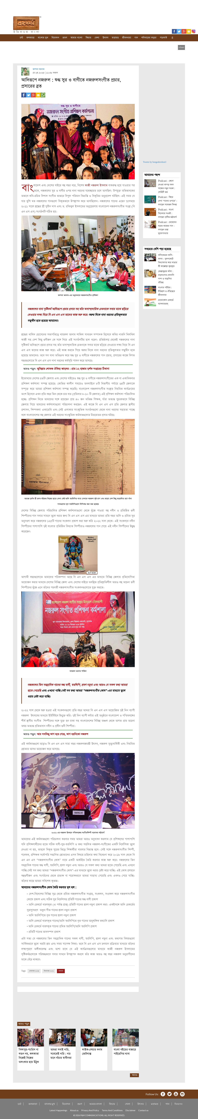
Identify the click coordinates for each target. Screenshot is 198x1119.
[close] (181, 47)
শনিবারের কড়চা (148, 37)
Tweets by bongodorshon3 (154, 162)
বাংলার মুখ (43, 37)
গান (136, 37)
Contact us (143, 1110)
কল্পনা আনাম (38, 69)
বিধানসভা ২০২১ (49, 970)
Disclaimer (130, 1110)
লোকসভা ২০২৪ (34, 970)
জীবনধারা (126, 37)
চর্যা (21, 37)
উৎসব (105, 37)
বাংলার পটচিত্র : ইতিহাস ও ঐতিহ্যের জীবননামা (166, 291)
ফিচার (88, 37)
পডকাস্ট (163, 37)
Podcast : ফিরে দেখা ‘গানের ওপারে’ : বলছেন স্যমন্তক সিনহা (167, 201)
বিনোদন (55, 37)
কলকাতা (30, 37)
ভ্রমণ (65, 37)
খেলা (97, 37)
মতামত (115, 37)
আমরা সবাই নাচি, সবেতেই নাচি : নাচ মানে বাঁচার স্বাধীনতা (61, 1053)
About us (74, 1110)
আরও (134, 1074)
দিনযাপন (178, 1103)
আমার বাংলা (76, 37)
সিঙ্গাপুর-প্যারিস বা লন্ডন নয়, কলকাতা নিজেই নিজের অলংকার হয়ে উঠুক (29, 1055)
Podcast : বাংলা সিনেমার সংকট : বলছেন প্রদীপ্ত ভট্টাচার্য (167, 213)
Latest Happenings (58, 1110)
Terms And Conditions (112, 1110)
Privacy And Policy (90, 1110)
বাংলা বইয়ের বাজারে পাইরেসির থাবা (125, 1051)
